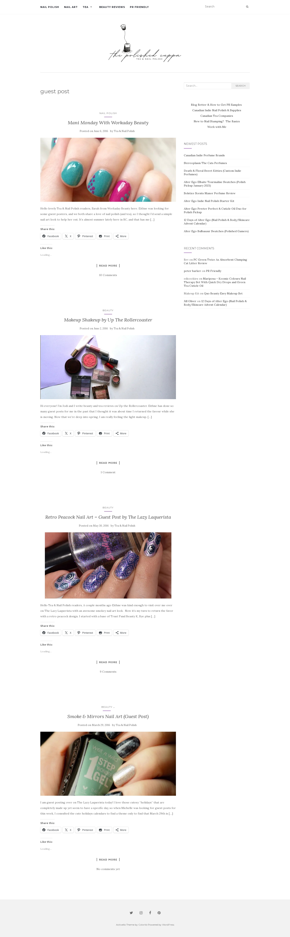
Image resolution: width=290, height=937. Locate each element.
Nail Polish (49, 7)
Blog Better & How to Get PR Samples (217, 105)
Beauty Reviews (112, 7)
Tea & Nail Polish (124, 131)
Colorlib (142, 924)
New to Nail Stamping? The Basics (217, 121)
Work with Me (216, 127)
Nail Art (71, 7)
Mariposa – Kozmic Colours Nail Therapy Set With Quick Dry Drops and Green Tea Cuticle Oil (215, 282)
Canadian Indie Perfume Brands (204, 155)
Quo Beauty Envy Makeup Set (223, 293)
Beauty (108, 310)
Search (240, 85)
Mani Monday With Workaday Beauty (108, 123)
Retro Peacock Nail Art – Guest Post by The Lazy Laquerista (108, 517)
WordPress (168, 924)
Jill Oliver (190, 301)
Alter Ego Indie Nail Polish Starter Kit (209, 201)
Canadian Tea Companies (216, 116)
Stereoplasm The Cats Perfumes (205, 163)
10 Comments (108, 275)
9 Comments (108, 671)
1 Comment (108, 472)
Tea (85, 7)
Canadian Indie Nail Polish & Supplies (216, 110)
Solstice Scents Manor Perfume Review (209, 193)
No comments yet (108, 869)
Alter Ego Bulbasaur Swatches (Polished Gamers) (216, 231)
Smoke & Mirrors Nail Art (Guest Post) (108, 716)
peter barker (192, 271)
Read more (108, 265)
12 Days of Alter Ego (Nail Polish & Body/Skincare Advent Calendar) (215, 302)
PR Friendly (139, 7)
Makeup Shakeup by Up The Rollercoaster (108, 320)
